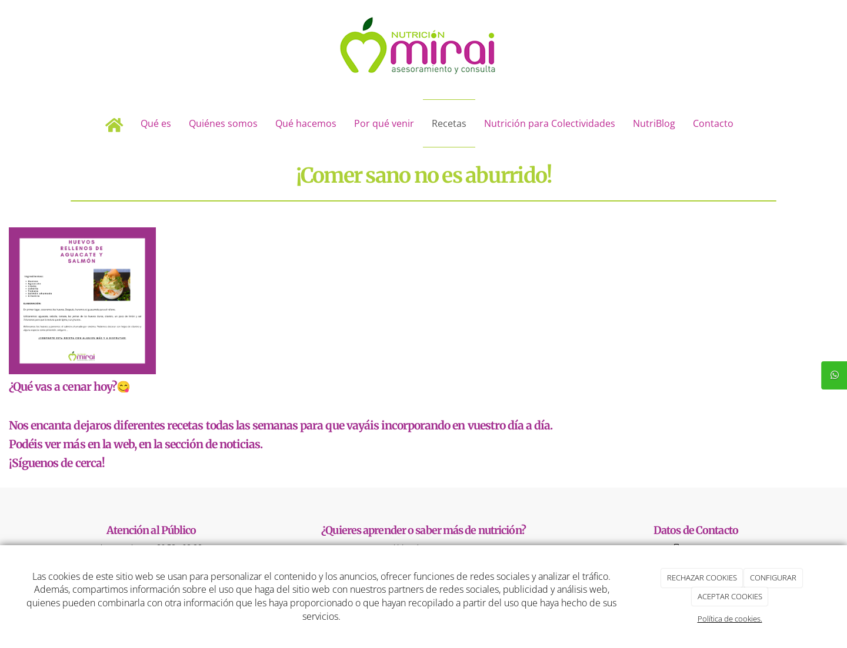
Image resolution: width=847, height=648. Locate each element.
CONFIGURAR (773, 577)
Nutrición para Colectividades (549, 123)
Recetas (449, 123)
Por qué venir (384, 123)
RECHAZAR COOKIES (702, 577)
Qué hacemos (305, 123)
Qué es (156, 123)
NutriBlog (654, 123)
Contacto (713, 123)
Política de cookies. (730, 618)
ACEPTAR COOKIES (730, 596)
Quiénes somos (223, 123)
